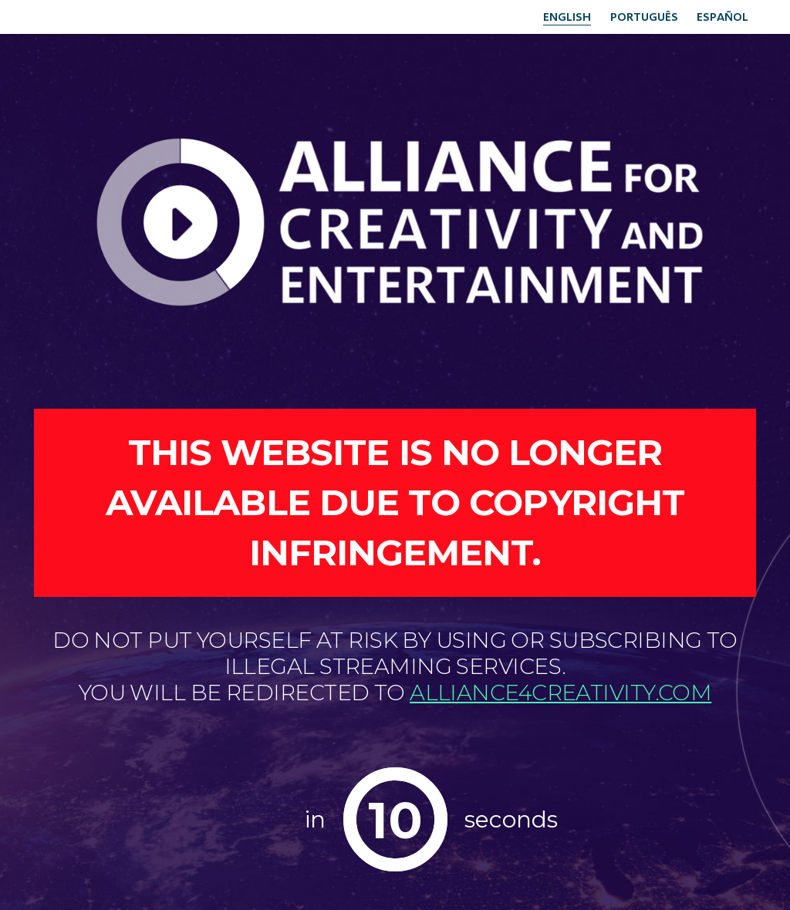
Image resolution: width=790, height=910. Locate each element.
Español (721, 15)
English (557, 15)
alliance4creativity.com (560, 692)
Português (638, 15)
